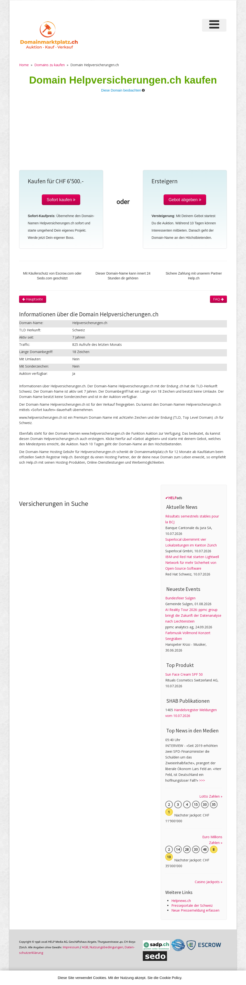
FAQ (218, 299)
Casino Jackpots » (208, 881)
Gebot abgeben (184, 199)
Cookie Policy (170, 978)
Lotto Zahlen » (210, 796)
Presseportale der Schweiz (192, 905)
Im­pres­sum (71, 947)
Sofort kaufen (61, 199)
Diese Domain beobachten (121, 90)
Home (24, 65)
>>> (202, 780)
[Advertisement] (123, 134)
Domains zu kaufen (49, 65)
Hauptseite (32, 299)
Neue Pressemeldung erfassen (195, 910)
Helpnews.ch (181, 900)
